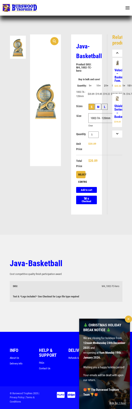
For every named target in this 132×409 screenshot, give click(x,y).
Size (78, 115)
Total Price (79, 163)
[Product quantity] (93, 134)
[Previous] (117, 53)
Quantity (81, 134)
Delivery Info (16, 363)
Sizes (79, 106)
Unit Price (79, 146)
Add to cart (86, 189)
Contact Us (44, 368)
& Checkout (86, 200)
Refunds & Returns (77, 357)
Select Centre (81, 175)
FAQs (41, 362)
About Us (14, 357)
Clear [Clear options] (90, 125)
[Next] (117, 134)
